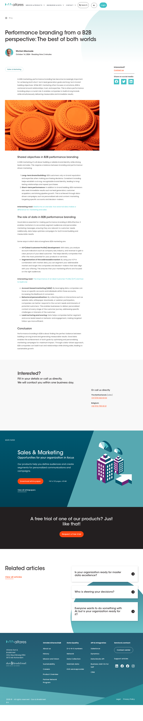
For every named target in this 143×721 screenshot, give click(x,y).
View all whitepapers (27, 490)
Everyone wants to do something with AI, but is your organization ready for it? (98, 611)
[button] (116, 81)
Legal (118, 699)
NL (94, 5)
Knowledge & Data (54, 5)
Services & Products (34, 5)
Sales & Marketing (14, 69)
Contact (69, 5)
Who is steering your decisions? (94, 592)
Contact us (119, 70)
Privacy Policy (129, 699)
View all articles (13, 576)
